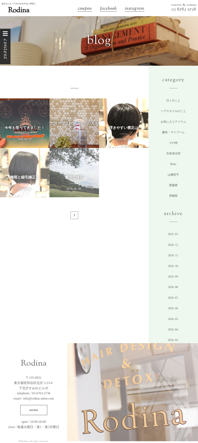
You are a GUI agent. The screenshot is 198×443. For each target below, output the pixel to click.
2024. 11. (173, 255)
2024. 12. (173, 244)
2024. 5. (173, 319)
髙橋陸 (173, 195)
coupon (85, 9)
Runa (173, 164)
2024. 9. (173, 276)
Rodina (18, 11)
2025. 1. (173, 234)
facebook (108, 9)
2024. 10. (173, 266)
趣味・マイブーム (173, 132)
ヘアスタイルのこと (173, 111)
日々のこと (173, 100)
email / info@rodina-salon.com (34, 398)
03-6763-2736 (41, 393)
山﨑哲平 (173, 174)
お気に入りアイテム (173, 121)
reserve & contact (184, 5)
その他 (173, 142)
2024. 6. (173, 308)
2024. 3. (173, 340)
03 (174, 9)
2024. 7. (173, 297)
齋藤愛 (173, 185)
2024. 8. (173, 287)
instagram (134, 9)
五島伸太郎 (173, 153)
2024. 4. (173, 329)
